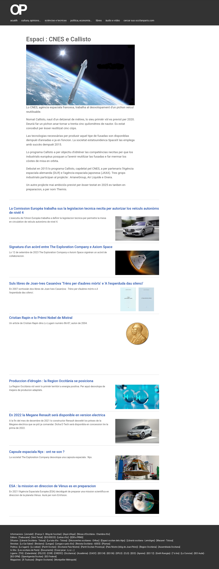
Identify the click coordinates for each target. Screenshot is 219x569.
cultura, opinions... (31, 20)
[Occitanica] (69, 553)
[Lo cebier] (35, 547)
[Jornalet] (28, 534)
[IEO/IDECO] (50, 537)
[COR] (49, 553)
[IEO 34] (101, 553)
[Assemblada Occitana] (169, 547)
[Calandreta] (30, 553)
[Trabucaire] (24, 537)
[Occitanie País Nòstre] (68, 547)
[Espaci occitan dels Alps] (113, 540)
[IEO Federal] (51, 556)
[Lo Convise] (186, 553)
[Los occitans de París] (28, 550)
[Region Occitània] (148, 547)
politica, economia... (81, 20)
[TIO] (21, 553)
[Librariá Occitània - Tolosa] (32, 540)
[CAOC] (92, 553)
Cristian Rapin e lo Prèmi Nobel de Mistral (40, 318)
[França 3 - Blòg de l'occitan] (48, 534)
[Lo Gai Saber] (26, 543)
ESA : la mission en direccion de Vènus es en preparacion (52, 486)
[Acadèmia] (82, 553)
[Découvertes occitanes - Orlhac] (84, 540)
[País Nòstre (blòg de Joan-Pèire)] (122, 547)
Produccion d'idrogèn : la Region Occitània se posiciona (51, 381)
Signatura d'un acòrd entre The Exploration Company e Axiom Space (60, 247)
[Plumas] (106, 543)
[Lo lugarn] (24, 547)
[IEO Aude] (199, 553)
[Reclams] (39, 543)
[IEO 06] (110, 553)
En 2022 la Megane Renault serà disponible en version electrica (57, 415)
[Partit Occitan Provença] (92, 547)
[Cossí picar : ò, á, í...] (64, 550)
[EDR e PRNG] (76, 537)
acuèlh (13, 20)
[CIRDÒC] (58, 553)
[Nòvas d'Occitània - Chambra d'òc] (93, 534)
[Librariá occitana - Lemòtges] (141, 540)
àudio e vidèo (113, 20)
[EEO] (133, 553)
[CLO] (126, 553)
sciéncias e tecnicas (56, 20)
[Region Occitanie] (44, 559)
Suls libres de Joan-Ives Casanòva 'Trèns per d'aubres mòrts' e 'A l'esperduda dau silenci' (76, 283)
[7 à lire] (175, 553)
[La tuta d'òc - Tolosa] (57, 540)
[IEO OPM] (15, 556)
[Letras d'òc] (63, 537)
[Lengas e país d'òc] (64, 543)
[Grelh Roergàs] (163, 553)
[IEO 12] (150, 553)
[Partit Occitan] (49, 547)
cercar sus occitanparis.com (139, 20)
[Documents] (47, 550)
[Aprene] (141, 553)
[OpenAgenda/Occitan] (32, 556)
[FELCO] (41, 553)
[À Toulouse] (28, 559)
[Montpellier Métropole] (65, 559)
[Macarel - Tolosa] (164, 540)
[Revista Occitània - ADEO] (88, 543)
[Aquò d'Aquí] (69, 534)
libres (99, 20)
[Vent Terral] (37, 537)
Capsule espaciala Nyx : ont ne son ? (36, 452)
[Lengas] (50, 543)
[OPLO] (119, 553)
